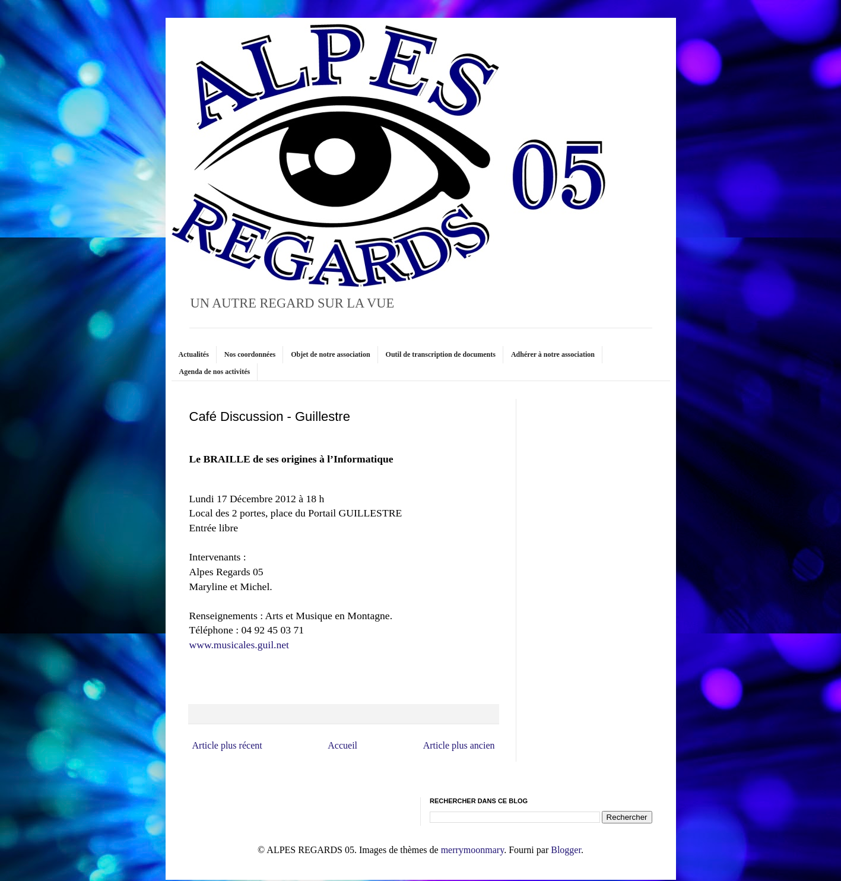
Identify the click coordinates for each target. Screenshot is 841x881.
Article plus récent (227, 745)
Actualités (194, 354)
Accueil (342, 745)
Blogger (566, 850)
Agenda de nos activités (214, 371)
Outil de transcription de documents (441, 354)
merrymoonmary (472, 850)
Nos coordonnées (249, 354)
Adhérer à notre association (553, 354)
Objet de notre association (330, 354)
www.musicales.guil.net (239, 645)
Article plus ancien (459, 745)
